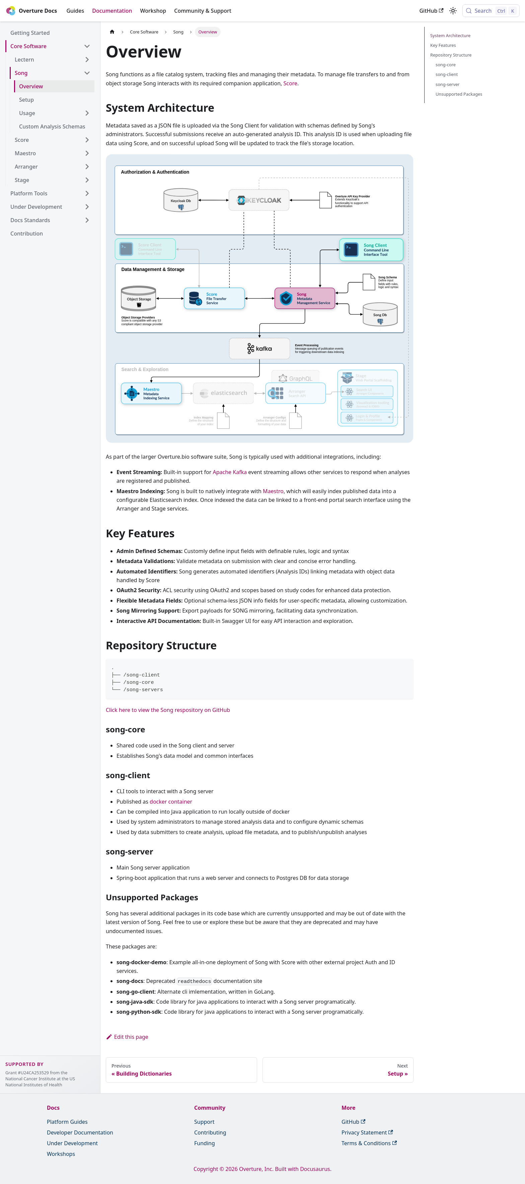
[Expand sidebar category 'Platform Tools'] (87, 193)
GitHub (431, 10)
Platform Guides (67, 1121)
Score (290, 83)
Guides (75, 10)
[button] (52, 60)
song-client (447, 74)
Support (204, 1121)
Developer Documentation (80, 1132)
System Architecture (450, 35)
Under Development (72, 1143)
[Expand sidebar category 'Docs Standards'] (87, 220)
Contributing (210, 1132)
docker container (171, 801)
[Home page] (112, 32)
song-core (446, 65)
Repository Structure (450, 55)
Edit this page (127, 1036)
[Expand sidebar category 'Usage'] (87, 113)
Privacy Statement (367, 1132)
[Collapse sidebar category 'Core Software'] (87, 46)
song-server (447, 84)
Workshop (153, 10)
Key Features (443, 45)
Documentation (112, 10)
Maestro (273, 491)
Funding (204, 1143)
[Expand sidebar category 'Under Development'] (87, 207)
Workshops (61, 1154)
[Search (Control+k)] (491, 10)
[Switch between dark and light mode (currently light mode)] (453, 10)
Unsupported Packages (459, 94)
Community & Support (202, 10)
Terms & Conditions (369, 1143)
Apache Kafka (230, 472)
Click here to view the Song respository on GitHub (168, 710)
